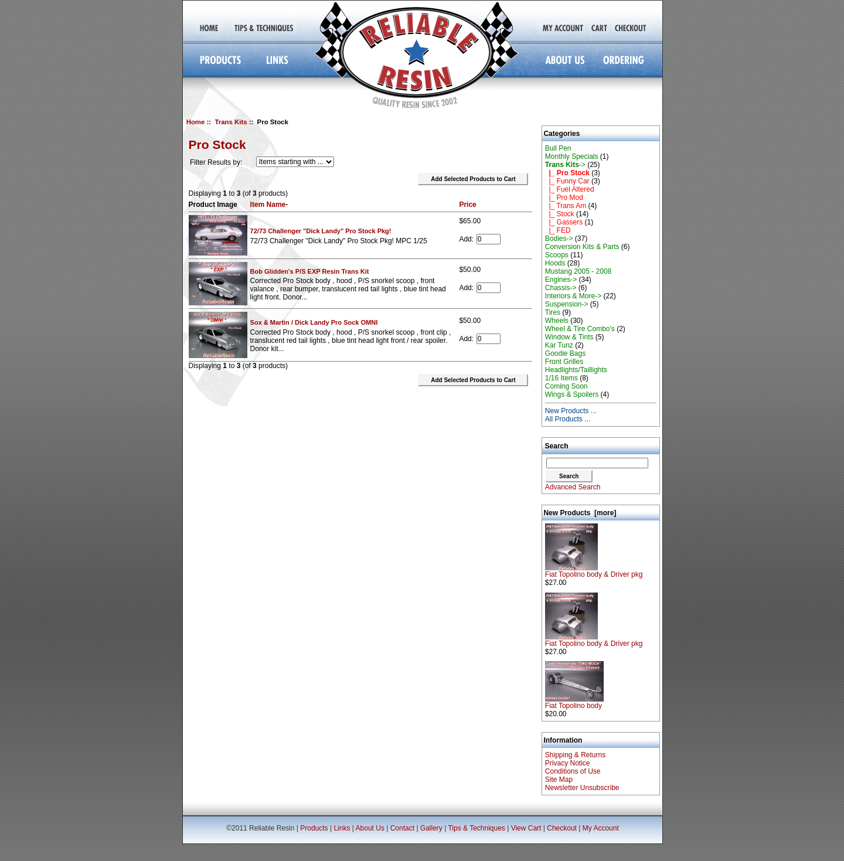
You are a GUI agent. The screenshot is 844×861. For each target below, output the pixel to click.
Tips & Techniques (476, 828)
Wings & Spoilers (571, 394)
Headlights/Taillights (576, 370)
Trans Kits (231, 121)
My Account (601, 828)
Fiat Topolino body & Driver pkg (594, 571)
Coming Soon (566, 386)
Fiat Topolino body (574, 702)
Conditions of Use (573, 771)
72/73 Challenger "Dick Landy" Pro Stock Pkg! (321, 230)
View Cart (526, 828)
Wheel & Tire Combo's (580, 329)
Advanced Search (573, 487)
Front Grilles (564, 362)
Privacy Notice (567, 763)
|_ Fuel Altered (569, 189)
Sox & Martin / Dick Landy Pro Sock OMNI (314, 322)
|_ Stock (559, 214)
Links (341, 828)
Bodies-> (559, 238)
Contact (402, 828)
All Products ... (567, 419)
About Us (370, 828)
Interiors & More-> (573, 296)
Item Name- (269, 204)
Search (557, 446)
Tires (552, 312)
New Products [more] (579, 513)
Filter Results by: (216, 162)
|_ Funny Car (567, 181)
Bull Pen (558, 148)
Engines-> (561, 279)
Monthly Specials (571, 156)
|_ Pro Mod (564, 197)
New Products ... (571, 411)
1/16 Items (561, 378)
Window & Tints (569, 337)
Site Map (559, 779)
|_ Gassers (564, 222)
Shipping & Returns (575, 755)
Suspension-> (566, 304)
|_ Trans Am (565, 206)
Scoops (557, 255)
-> (565, 165)
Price (467, 204)
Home (195, 121)
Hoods (555, 263)
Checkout (562, 828)
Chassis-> (561, 288)
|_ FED (558, 230)
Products (314, 828)
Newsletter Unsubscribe (582, 788)
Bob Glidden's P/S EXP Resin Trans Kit (309, 271)
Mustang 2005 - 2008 (578, 271)
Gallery (431, 828)
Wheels (557, 321)
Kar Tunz (559, 345)
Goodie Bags (565, 353)
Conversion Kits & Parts (582, 247)
